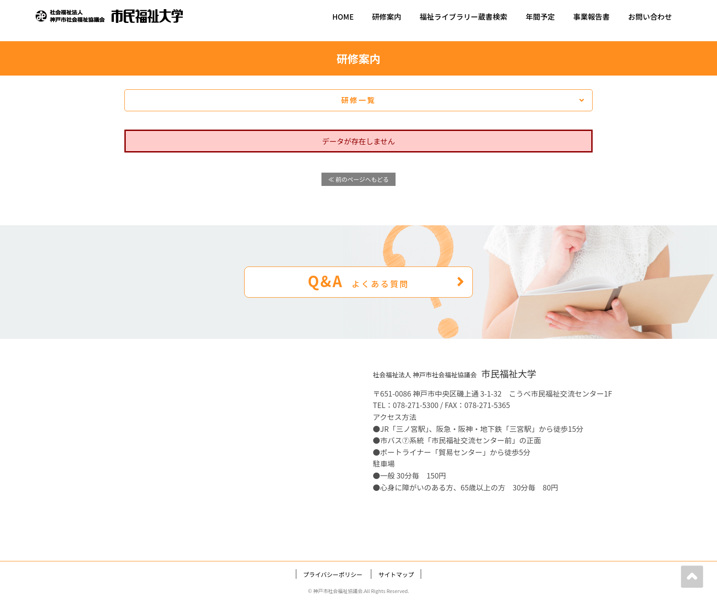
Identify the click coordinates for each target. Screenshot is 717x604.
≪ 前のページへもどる (358, 179)
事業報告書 (591, 16)
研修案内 (386, 16)
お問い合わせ (650, 16)
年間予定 (540, 16)
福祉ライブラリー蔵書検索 (464, 16)
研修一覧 (463, 99)
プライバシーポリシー (333, 574)
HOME (343, 16)
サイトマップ (396, 574)
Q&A (387, 280)
